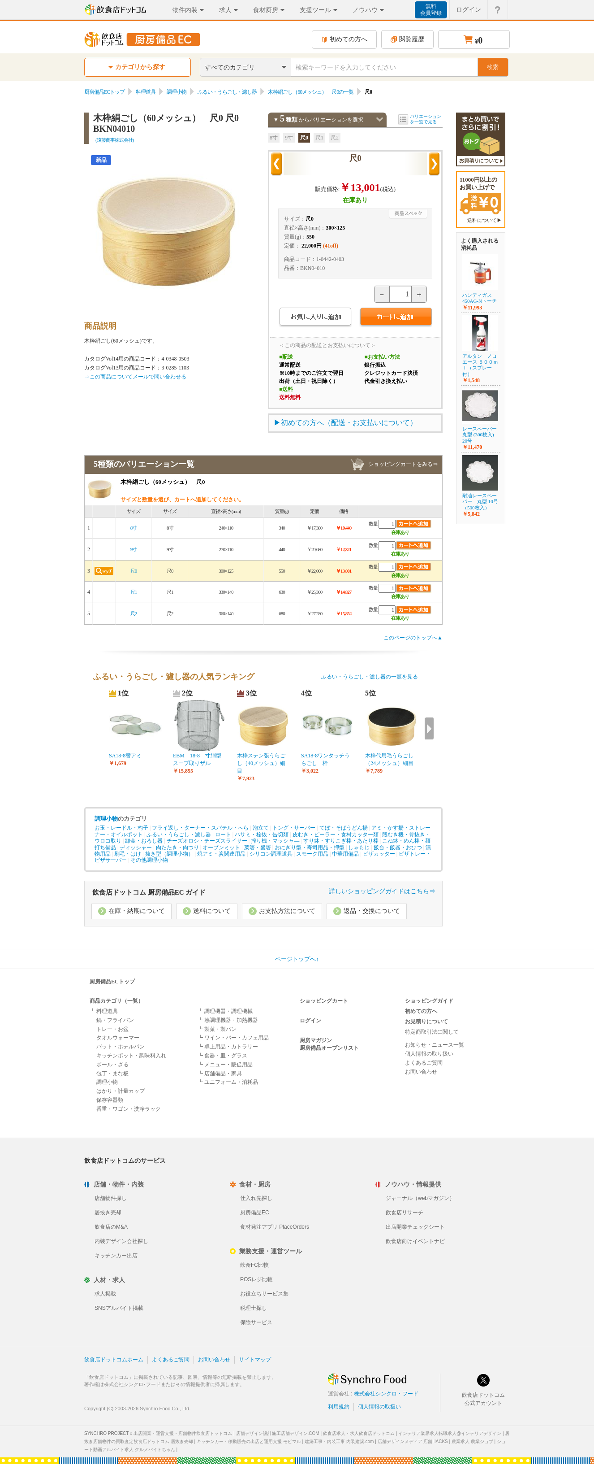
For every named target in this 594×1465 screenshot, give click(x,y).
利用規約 (338, 1407)
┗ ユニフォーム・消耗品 (228, 1082)
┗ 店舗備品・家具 (220, 1073)
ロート (223, 834)
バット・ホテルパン (120, 1046)
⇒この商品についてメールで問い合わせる (135, 377)
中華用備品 (345, 854)
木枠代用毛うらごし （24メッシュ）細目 (391, 759)
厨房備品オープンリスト (329, 1048)
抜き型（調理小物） (169, 854)
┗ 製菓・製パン (217, 1029)
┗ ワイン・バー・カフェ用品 (233, 1038)
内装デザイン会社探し (121, 1241)
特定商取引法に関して (432, 1032)
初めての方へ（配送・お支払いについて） (349, 422)
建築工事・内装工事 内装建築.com (339, 1441)
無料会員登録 (431, 9)
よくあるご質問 (424, 1063)
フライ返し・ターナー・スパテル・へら (200, 828)
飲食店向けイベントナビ (415, 1241)
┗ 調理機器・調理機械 (225, 1011)
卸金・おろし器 (144, 841)
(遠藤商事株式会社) (114, 140)
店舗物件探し (111, 1198)
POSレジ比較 (256, 1279)
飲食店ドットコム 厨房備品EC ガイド (149, 892)
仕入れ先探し (256, 1198)
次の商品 (434, 164)
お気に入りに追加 (315, 317)
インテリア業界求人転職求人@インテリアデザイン (449, 1433)
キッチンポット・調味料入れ (131, 1055)
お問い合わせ (421, 1072)
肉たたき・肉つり (177, 847)
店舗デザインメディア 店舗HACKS (413, 1441)
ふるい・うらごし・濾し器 (227, 92)
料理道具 (145, 92)
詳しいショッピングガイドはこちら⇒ (382, 891)
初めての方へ (344, 39)
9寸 (289, 138)
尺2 (335, 138)
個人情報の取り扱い (429, 1054)
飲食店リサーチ (404, 1212)
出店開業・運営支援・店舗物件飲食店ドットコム (182, 1433)
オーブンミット (221, 847)
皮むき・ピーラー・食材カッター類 (336, 834)
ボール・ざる (112, 1064)
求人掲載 (105, 1294)
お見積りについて (426, 1021)
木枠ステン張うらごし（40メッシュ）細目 (261, 763)
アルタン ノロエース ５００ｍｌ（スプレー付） (480, 365)
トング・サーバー (293, 828)
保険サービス (256, 1322)
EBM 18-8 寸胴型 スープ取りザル (199, 759)
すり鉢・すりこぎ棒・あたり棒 (341, 841)
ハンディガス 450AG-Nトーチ (479, 298)
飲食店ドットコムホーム (113, 1359)
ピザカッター (379, 854)
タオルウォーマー (117, 1038)
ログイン (310, 1020)
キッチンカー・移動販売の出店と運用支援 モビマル (249, 1441)
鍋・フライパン (115, 1020)
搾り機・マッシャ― (275, 841)
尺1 (319, 138)
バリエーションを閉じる (379, 119)
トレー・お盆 (112, 1029)
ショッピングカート (324, 1001)
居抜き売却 (108, 1212)
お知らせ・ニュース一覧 (434, 1045)
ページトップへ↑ (297, 959)
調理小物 (176, 92)
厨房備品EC (254, 1212)
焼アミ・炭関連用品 (221, 854)
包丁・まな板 (112, 1073)
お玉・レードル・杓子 (121, 828)
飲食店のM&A (111, 1227)
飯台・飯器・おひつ (398, 847)
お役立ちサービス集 (264, 1294)
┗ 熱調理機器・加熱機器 (228, 1020)
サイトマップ (255, 1359)
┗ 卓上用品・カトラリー (228, 1046)
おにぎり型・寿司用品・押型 (309, 847)
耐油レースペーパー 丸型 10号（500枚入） (480, 501)
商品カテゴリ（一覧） (116, 1001)
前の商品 (276, 164)
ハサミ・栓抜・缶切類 (261, 834)
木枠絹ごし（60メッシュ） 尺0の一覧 (310, 92)
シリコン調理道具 (271, 854)
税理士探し (253, 1308)
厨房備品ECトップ (104, 92)
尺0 (304, 138)
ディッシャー (136, 847)
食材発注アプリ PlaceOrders (274, 1227)
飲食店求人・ (359, 1433)
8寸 (274, 138)
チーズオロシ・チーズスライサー (207, 841)
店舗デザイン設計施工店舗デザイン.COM (277, 1433)
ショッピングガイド (429, 1001)
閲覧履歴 (407, 39)
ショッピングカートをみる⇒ (403, 464)
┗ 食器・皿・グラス (222, 1055)
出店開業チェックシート (415, 1227)
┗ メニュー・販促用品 (225, 1064)
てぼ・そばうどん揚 (343, 828)
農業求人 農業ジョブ (472, 1441)
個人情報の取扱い (379, 1407)
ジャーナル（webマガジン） (420, 1198)
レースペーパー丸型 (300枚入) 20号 (479, 434)
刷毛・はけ (127, 854)
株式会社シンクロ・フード (386, 1394)
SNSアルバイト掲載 (119, 1308)
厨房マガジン (316, 1040)
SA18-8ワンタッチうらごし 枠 (325, 759)
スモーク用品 (312, 854)
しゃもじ (359, 847)
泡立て (261, 828)
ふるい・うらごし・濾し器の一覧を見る (369, 677)
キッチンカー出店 (116, 1255)
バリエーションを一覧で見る (425, 119)
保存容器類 (109, 1100)
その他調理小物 (149, 860)
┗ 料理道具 (104, 1011)
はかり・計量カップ (120, 1091)
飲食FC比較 (254, 1265)
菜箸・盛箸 (257, 847)
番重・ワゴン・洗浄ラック (128, 1109)
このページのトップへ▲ (413, 638)
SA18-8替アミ (125, 755)
